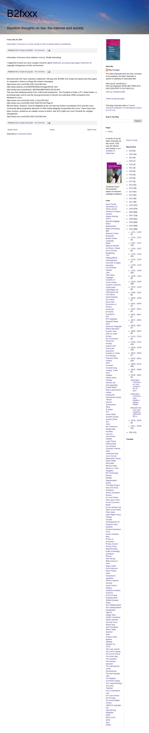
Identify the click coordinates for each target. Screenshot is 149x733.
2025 (131, 154)
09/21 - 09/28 (136, 304)
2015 (131, 188)
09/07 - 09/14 (136, 309)
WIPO (108, 715)
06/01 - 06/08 (136, 370)
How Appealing (111, 385)
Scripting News (111, 598)
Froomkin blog (111, 368)
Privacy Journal (112, 544)
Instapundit (110, 395)
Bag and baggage (113, 221)
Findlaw (109, 361)
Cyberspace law (112, 292)
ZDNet (108, 725)
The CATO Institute (113, 652)
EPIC (108, 324)
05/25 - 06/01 (136, 375)
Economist (110, 309)
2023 (131, 161)
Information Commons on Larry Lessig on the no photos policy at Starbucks (39, 44)
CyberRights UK (112, 290)
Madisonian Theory (113, 458)
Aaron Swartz (111, 204)
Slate (108, 634)
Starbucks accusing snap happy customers (71, 63)
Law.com (109, 434)
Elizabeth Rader (112, 322)
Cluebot (109, 270)
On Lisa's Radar (112, 497)
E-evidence (110, 314)
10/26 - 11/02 (136, 276)
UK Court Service (112, 696)
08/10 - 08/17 (136, 326)
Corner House (111, 282)
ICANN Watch (111, 387)
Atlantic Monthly (112, 216)
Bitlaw (108, 243)
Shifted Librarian (112, 600)
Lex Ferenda (111, 446)
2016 (131, 185)
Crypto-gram (111, 287)
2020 (131, 171)
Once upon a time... (113, 500)
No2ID (108, 483)
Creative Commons (113, 285)
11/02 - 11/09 (136, 271)
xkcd (107, 723)
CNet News (110, 275)
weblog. (42, 57)
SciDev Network (112, 620)
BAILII (108, 224)
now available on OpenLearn (113, 150)
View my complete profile (115, 92)
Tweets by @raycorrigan (115, 99)
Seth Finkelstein (112, 627)
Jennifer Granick (112, 417)
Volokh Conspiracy (113, 617)
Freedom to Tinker (113, 353)
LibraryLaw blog (112, 454)
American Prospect (113, 211)
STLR (108, 647)
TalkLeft (109, 612)
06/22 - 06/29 (136, 353)
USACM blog (111, 710)
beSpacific (110, 236)
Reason (109, 556)
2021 (131, 168)
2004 (131, 226)
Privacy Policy (111, 546)
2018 (131, 178)
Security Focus (111, 622)
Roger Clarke (111, 566)
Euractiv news (111, 331)
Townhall (109, 688)
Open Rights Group (113, 515)
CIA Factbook (111, 268)
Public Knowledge (113, 551)
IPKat (108, 407)
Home (52, 130)
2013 (131, 195)
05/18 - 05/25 (136, 420)
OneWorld (110, 490)
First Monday (111, 356)
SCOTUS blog (111, 595)
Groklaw (109, 380)
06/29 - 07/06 (136, 348)
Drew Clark (110, 302)
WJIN (108, 720)
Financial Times (112, 358)
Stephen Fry (110, 644)
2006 (131, 219)
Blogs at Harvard (112, 246)
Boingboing (110, 253)
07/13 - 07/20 (136, 336)
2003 (131, 229)
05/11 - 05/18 (136, 426)
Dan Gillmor (110, 295)
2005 (131, 222)
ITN (107, 412)
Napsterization (111, 480)
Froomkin (109, 365)
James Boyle (111, 414)
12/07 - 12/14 (136, 243)
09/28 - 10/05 (136, 298)
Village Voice (111, 615)
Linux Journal (111, 456)
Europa (108, 336)
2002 (131, 432)
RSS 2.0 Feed (132, 140)
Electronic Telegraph (114, 326)
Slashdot (109, 632)
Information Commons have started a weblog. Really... (136, 399)
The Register (111, 678)
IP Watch (109, 410)
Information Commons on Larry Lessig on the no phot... (136, 385)
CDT (107, 255)
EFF (107, 317)
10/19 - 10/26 (136, 282)
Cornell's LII (110, 280)
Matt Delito (110, 463)
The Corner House (113, 654)
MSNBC (109, 478)
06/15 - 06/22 (136, 358)
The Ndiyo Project (113, 485)
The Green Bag (112, 656)
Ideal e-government (113, 390)
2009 (131, 209)
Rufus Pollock (111, 571)
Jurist (108, 424)
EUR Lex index (111, 334)
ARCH (108, 219)
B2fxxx (22, 13)
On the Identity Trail (113, 507)
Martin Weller (111, 461)
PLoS (108, 532)
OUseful (109, 520)
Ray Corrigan (114, 70)
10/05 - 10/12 (136, 293)
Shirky (108, 603)
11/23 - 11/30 (136, 254)
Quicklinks (110, 554)
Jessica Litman (111, 419)
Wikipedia (109, 713)
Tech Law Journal (112, 649)
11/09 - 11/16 (136, 265)
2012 (131, 199)
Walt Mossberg (111, 549)
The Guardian (111, 659)
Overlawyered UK (112, 522)
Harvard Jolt (110, 383)
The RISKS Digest (113, 681)
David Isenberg (112, 297)
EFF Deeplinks (111, 319)
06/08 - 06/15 (136, 364)
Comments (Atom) (24, 134)
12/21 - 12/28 (136, 232)
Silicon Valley (111, 629)
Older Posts (91, 130)
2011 (131, 202)
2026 (131, 151)
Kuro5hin (109, 432)
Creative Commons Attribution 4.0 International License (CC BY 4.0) (123, 108)
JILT (107, 422)
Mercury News (111, 466)
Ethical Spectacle (112, 329)
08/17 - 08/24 (136, 320)
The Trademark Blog (114, 683)
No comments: (40, 50)
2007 (131, 216)
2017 (131, 181)
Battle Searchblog (113, 229)
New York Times (112, 488)
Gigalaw (109, 375)
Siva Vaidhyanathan (113, 605)
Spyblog (109, 642)
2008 (131, 212)
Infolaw (108, 392)
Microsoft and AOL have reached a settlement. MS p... (136, 412)
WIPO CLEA (111, 718)
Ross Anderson (112, 568)
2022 (131, 164)
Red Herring (110, 559)
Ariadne (109, 214)
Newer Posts (12, 130)
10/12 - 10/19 (136, 287)
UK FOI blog (110, 698)
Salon (108, 573)
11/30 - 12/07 (136, 249)
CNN (108, 273)
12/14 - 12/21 (136, 238)
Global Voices (111, 378)
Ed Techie (109, 312)
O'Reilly (109, 517)
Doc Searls (110, 300)
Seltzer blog (110, 625)
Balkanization (111, 226)
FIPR (108, 363)
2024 (131, 158)
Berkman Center (112, 233)
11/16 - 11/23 (136, 260)
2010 (131, 205)
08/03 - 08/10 (136, 331)
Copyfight (109, 278)
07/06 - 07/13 (136, 342)
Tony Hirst (109, 686)
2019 (131, 175)
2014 (131, 192)
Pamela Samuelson (113, 529)
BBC (107, 231)
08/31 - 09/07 (136, 315)
